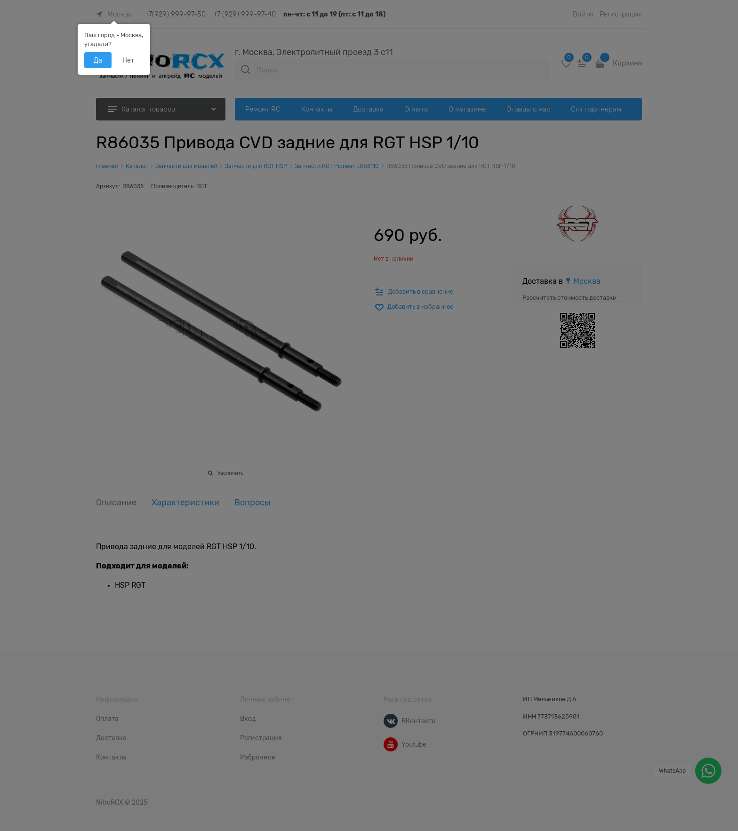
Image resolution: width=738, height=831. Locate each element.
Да (98, 60)
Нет (128, 60)
